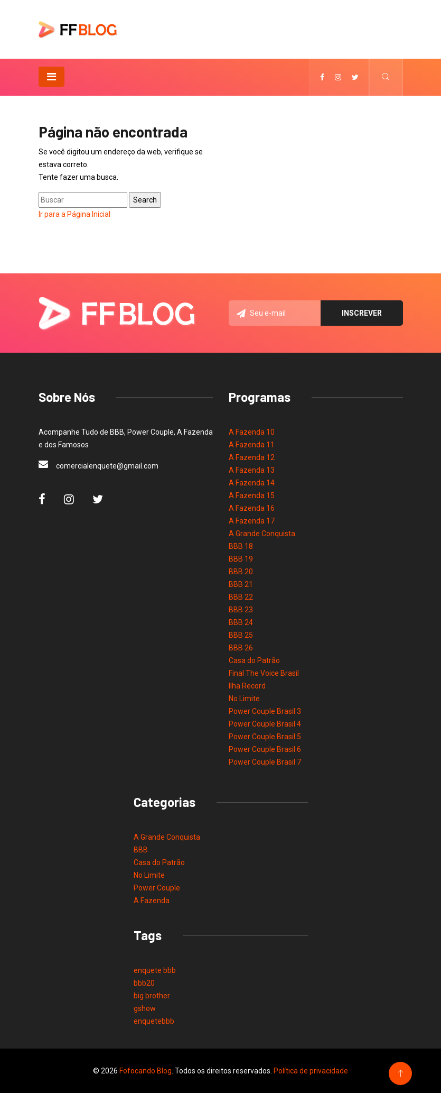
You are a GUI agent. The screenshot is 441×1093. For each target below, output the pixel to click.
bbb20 (144, 983)
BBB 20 (241, 571)
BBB (141, 850)
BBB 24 (241, 622)
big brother (152, 995)
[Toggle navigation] (51, 77)
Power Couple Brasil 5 (265, 736)
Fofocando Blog (145, 1071)
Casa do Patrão (254, 660)
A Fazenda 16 (252, 508)
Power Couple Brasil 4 (265, 724)
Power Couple (157, 888)
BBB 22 (241, 597)
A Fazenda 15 (252, 495)
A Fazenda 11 (252, 444)
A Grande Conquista (262, 533)
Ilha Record (247, 686)
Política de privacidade (311, 1071)
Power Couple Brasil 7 (265, 762)
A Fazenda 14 (252, 483)
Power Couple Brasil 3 (265, 711)
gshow (145, 1008)
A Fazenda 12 (252, 457)
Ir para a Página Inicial (74, 214)
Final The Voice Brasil (264, 673)
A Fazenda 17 (252, 521)
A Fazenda (152, 900)
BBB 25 (241, 635)
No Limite (244, 698)
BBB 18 (241, 546)
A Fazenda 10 (252, 432)
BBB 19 (241, 559)
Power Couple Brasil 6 (265, 749)
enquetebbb (154, 1021)
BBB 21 (241, 584)
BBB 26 (241, 648)
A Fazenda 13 (252, 470)
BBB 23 (241, 609)
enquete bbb (155, 970)
